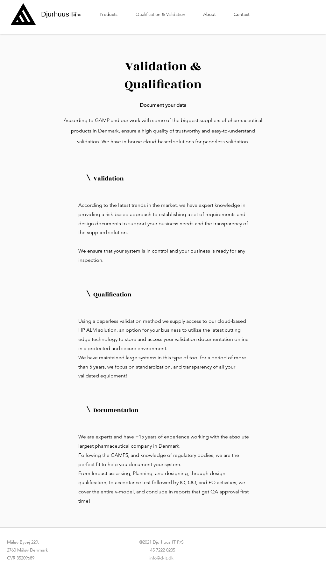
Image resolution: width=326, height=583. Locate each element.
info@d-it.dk (161, 558)
